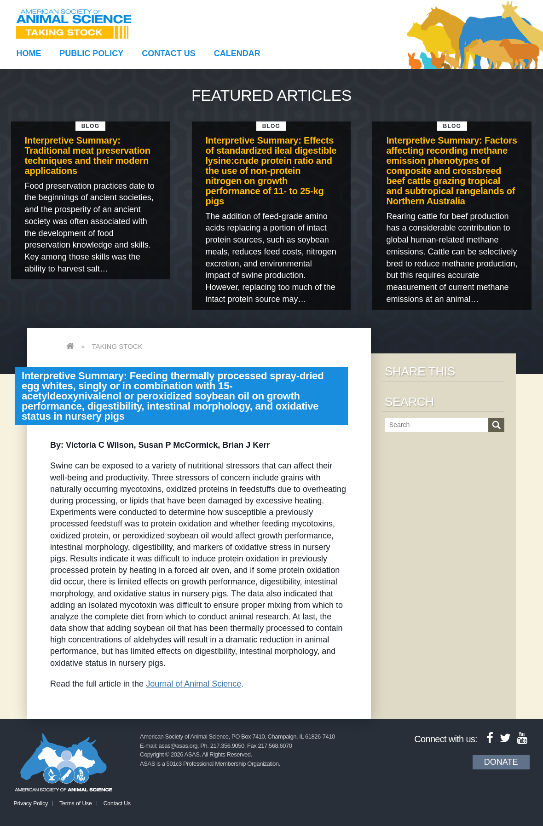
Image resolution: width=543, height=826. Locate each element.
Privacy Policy (31, 803)
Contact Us (169, 53)
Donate (501, 762)
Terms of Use (75, 803)
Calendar (237, 53)
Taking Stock (117, 346)
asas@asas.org (177, 745)
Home (28, 53)
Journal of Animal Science (193, 683)
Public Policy (91, 53)
